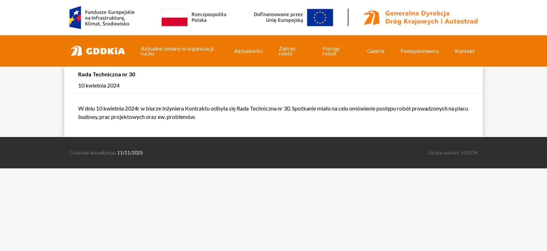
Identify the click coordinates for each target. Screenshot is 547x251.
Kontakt (465, 50)
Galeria (375, 50)
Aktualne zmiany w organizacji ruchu (177, 50)
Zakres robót (287, 50)
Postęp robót (331, 50)
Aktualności (248, 50)
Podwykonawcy (419, 50)
